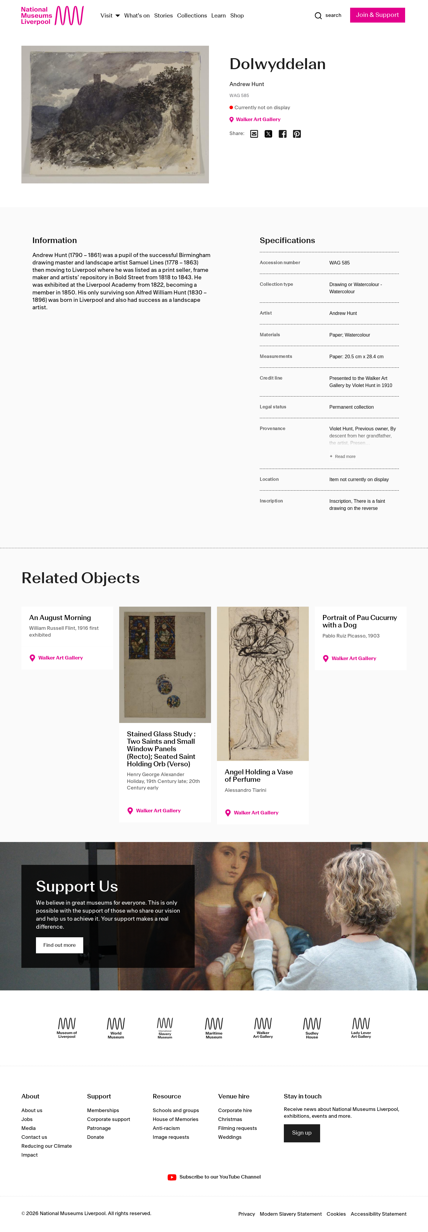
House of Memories (176, 1119)
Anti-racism (166, 1128)
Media (28, 1128)
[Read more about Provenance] (364, 443)
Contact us (34, 1137)
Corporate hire (235, 1110)
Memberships (103, 1110)
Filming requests (237, 1128)
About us (32, 1110)
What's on (137, 16)
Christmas (230, 1119)
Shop (237, 16)
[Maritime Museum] (214, 1028)
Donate (95, 1137)
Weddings (230, 1137)
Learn (218, 16)
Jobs (27, 1119)
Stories (163, 16)
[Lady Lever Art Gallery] (361, 1028)
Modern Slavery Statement (291, 1214)
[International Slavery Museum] (165, 1028)
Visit (106, 16)
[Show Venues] (117, 16)
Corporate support (108, 1119)
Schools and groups (176, 1110)
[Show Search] (328, 16)
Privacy (246, 1214)
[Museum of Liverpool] (67, 1028)
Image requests (171, 1137)
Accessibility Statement (379, 1214)
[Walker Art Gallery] (263, 1028)
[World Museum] (116, 1028)
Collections (192, 16)
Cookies (336, 1214)
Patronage (99, 1128)
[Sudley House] (312, 1028)
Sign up (302, 1133)
